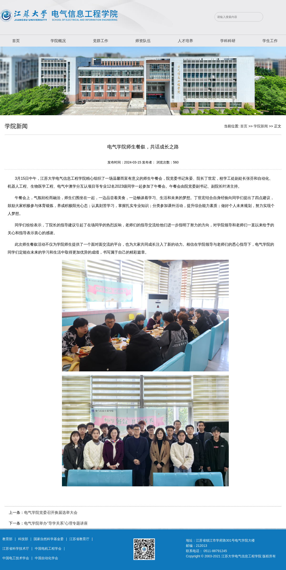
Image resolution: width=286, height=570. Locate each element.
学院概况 (58, 41)
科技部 (23, 539)
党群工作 (100, 41)
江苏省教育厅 (79, 539)
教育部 (7, 539)
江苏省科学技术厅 (15, 548)
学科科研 (227, 41)
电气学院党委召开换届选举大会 (50, 512)
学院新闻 (261, 126)
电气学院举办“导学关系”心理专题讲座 (56, 523)
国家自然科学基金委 (49, 539)
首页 (16, 41)
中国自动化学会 (46, 558)
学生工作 (270, 41)
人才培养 (185, 41)
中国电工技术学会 (15, 558)
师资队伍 (143, 41)
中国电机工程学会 (48, 548)
